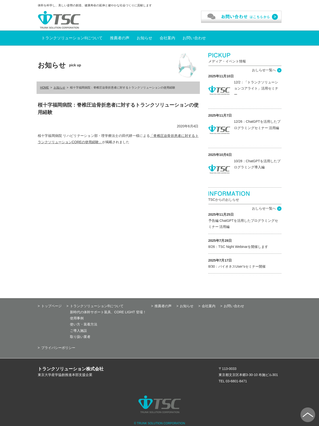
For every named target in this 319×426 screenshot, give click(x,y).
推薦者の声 (119, 38)
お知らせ (144, 38)
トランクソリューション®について (72, 38)
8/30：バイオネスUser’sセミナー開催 (237, 266)
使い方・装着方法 (83, 324)
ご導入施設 (78, 331)
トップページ (51, 306)
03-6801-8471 (236, 381)
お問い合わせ (194, 38)
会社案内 (167, 38)
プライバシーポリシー (58, 348)
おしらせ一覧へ (264, 70)
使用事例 (77, 318)
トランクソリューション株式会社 (71, 368)
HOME (44, 87)
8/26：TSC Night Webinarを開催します (238, 247)
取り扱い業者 (80, 337)
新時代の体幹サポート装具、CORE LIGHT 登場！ (108, 312)
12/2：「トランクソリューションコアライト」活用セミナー (256, 88)
